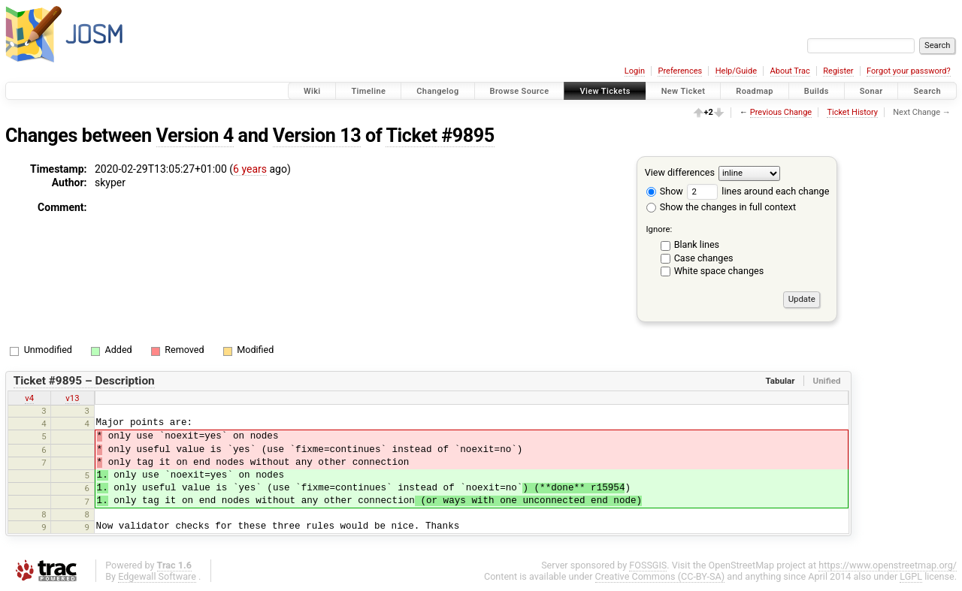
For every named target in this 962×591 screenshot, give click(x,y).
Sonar (871, 91)
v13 (72, 398)
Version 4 (195, 135)
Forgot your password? (909, 71)
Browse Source (519, 91)
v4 (29, 398)
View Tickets (604, 91)
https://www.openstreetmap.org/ (887, 565)
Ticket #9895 (440, 135)
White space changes (719, 270)
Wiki (312, 91)
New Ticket (683, 91)
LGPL (911, 576)
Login (635, 71)
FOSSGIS (648, 565)
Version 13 (317, 135)
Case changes (704, 258)
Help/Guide (736, 71)
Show (664, 191)
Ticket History (852, 112)
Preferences (680, 71)
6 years (250, 169)
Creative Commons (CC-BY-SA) (660, 576)
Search (927, 91)
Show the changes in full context (721, 207)
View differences (680, 172)
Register (838, 71)
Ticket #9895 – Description (84, 380)
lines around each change (758, 191)
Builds (816, 91)
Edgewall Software (157, 576)
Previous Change (781, 112)
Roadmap (754, 91)
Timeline (368, 91)
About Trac (790, 71)
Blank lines (696, 244)
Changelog (437, 91)
